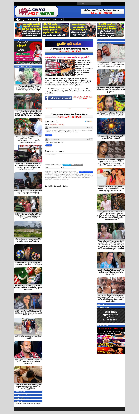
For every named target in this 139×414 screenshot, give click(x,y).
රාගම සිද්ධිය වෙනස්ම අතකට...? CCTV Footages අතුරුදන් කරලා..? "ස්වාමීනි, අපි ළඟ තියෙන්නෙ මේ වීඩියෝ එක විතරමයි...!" (28, 166)
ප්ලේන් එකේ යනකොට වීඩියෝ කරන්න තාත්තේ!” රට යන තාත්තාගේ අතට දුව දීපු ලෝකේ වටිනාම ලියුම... (110, 64)
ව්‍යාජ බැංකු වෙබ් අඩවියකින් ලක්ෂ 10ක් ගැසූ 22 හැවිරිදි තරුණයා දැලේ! (28, 192)
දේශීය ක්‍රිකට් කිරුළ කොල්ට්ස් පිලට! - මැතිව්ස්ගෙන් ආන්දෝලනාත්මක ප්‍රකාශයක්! (28, 361)
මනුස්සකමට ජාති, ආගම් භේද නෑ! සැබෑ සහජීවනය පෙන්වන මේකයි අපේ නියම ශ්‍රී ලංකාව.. (111, 90)
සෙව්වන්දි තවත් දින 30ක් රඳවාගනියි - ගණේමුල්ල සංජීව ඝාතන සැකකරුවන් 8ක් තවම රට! (28, 313)
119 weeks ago (55, 127)
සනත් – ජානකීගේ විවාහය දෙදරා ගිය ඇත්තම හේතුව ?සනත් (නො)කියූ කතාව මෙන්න (110, 272)
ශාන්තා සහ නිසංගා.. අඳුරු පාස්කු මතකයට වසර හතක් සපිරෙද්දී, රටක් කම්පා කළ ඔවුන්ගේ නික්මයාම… (111, 188)
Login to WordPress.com (77, 165)
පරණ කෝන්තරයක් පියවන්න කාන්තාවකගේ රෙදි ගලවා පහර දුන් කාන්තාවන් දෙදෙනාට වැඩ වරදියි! (28, 88)
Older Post (89, 108)
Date (51, 124)
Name (46, 167)
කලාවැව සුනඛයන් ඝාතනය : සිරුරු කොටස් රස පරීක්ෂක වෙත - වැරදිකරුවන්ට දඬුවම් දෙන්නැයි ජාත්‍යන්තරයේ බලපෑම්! (28, 139)
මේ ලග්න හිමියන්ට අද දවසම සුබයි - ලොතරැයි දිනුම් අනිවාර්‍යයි (111, 137)
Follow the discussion (91, 121)
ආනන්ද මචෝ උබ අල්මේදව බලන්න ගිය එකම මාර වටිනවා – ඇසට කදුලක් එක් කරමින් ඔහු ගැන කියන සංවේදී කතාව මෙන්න (110, 298)
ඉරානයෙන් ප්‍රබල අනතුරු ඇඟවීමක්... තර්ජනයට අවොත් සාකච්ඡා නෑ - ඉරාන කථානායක (28, 288)
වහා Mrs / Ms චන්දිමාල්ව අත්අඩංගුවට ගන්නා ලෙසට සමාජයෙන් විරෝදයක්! (28, 263)
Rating (55, 124)
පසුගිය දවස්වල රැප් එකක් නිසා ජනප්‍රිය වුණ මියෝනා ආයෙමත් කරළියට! (111, 114)
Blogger (37, 403)
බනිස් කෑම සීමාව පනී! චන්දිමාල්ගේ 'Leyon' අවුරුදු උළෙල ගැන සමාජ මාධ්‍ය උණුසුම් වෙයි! (28, 387)
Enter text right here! (69, 158)
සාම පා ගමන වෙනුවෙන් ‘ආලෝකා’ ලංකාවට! (28, 337)
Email (62, 167)
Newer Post (49, 108)
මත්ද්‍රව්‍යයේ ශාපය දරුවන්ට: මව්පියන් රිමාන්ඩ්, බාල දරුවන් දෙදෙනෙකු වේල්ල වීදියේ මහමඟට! (28, 216)
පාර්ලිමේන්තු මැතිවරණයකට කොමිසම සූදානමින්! (67, 57)
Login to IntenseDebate (66, 165)
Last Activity (61, 124)
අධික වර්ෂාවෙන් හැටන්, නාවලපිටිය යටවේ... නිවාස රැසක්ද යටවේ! (28, 240)
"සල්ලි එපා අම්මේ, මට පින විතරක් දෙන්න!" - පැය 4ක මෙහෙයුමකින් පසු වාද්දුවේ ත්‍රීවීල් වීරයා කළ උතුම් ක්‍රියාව (28, 113)
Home (69, 108)
